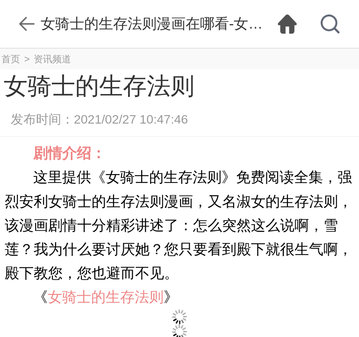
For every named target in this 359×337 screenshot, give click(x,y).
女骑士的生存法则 (106, 297)
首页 (10, 58)
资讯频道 (52, 58)
